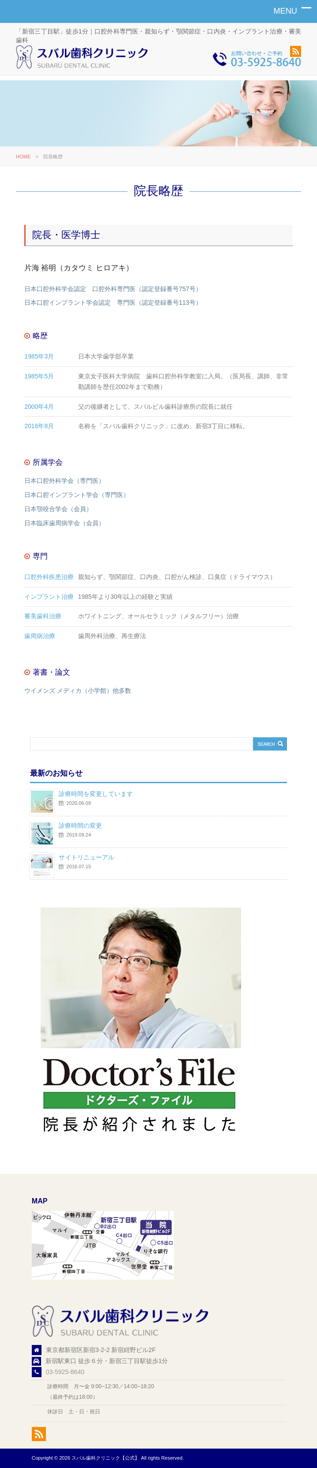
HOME (23, 156)
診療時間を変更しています (96, 793)
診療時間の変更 (80, 825)
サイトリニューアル (86, 857)
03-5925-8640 (65, 1371)
